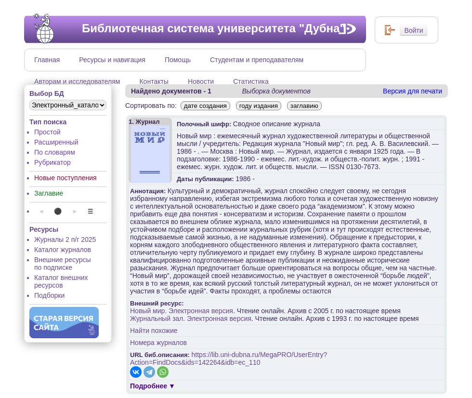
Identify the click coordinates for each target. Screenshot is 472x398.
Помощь (178, 60)
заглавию (304, 105)
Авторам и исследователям (77, 81)
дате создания (205, 105)
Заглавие (48, 193)
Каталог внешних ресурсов (61, 281)
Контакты (153, 81)
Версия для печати (412, 91)
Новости (201, 81)
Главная (47, 60)
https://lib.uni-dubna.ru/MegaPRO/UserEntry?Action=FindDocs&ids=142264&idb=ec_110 (228, 358)
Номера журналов (158, 342)
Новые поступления (65, 178)
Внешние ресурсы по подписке (62, 263)
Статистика (251, 81)
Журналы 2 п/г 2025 (65, 239)
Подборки (49, 295)
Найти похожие (154, 330)
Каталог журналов (62, 249)
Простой (47, 132)
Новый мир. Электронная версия (181, 311)
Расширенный (56, 142)
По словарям (54, 152)
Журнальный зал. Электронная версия (190, 318)
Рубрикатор (52, 162)
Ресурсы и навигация (112, 60)
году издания (258, 105)
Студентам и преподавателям (256, 60)
